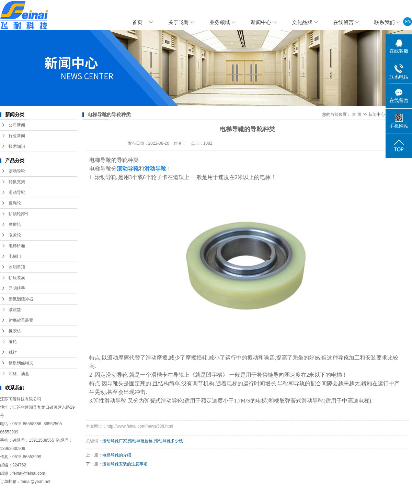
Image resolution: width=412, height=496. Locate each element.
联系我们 (384, 22)
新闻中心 (261, 22)
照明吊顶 (17, 267)
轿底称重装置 (21, 320)
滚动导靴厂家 (114, 441)
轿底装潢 (17, 277)
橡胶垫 (15, 331)
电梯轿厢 (17, 245)
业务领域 (219, 22)
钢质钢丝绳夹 (21, 363)
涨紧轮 (15, 235)
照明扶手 (17, 288)
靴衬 (13, 352)
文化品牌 (302, 22)
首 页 (356, 114)
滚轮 (13, 341)
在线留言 (343, 22)
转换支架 (17, 181)
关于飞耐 (178, 22)
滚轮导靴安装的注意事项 (125, 464)
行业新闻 (17, 135)
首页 (137, 22)
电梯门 (15, 256)
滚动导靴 (17, 171)
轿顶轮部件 (19, 213)
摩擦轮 (15, 224)
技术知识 (17, 146)
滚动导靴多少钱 (168, 441)
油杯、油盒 (19, 373)
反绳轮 (15, 203)
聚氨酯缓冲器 (21, 299)
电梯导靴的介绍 (116, 455)
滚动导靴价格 (140, 441)
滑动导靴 (17, 192)
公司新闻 (17, 125)
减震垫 (15, 309)
